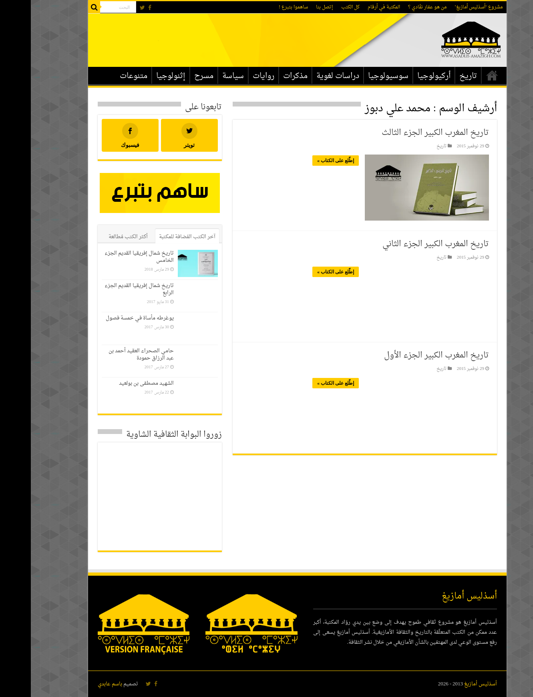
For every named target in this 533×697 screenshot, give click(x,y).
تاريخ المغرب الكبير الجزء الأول (405, 355)
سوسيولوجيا (357, 76)
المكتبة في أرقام (353, 7)
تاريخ (437, 76)
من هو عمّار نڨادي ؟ (396, 7)
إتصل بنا (293, 7)
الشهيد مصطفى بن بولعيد (115, 383)
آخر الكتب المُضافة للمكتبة (156, 237)
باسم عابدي (79, 684)
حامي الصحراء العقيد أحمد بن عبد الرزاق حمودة (110, 354)
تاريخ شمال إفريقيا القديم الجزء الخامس (108, 256)
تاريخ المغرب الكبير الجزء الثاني (405, 244)
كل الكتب (319, 7)
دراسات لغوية (307, 76)
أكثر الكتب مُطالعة (97, 237)
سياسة (202, 76)
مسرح (173, 76)
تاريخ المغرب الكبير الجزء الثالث (404, 133)
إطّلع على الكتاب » (304, 160)
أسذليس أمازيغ (449, 684)
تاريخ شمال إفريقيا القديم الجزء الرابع (108, 289)
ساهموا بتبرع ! (262, 7)
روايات (232, 76)
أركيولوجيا (403, 76)
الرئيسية (461, 75)
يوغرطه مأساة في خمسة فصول (109, 318)
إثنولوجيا (140, 76)
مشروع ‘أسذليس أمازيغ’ (448, 7)
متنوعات (103, 76)
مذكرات (264, 76)
